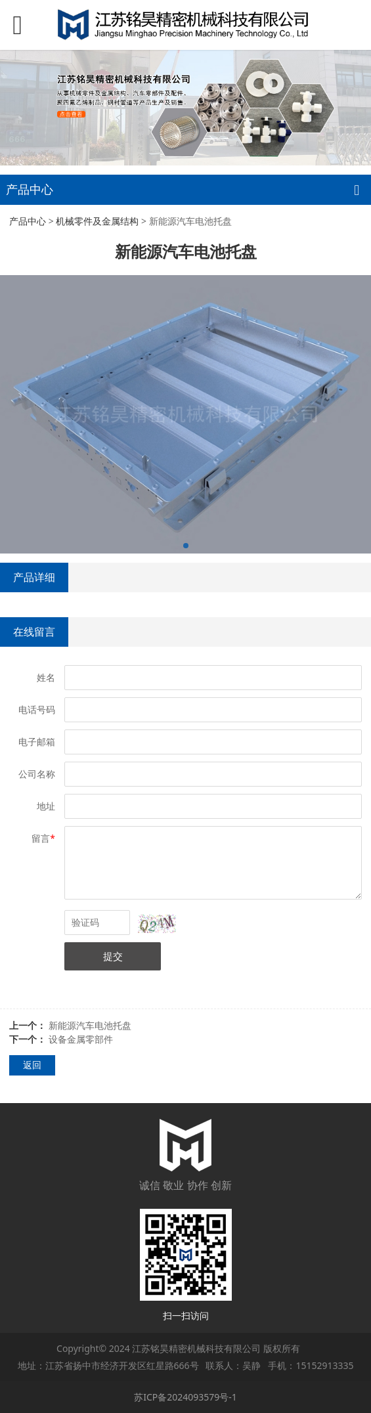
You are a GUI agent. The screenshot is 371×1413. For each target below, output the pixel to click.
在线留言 (34, 631)
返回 (32, 1064)
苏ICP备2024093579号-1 (185, 1397)
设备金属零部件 (81, 1039)
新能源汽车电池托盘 (90, 1025)
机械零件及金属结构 (97, 221)
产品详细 (34, 577)
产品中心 (27, 221)
